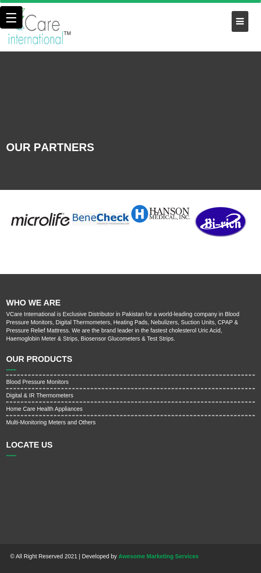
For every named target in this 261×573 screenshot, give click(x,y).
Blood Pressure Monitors (37, 382)
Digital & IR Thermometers (39, 395)
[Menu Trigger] (11, 17)
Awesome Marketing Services (158, 556)
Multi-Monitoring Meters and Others (50, 422)
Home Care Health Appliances (44, 409)
